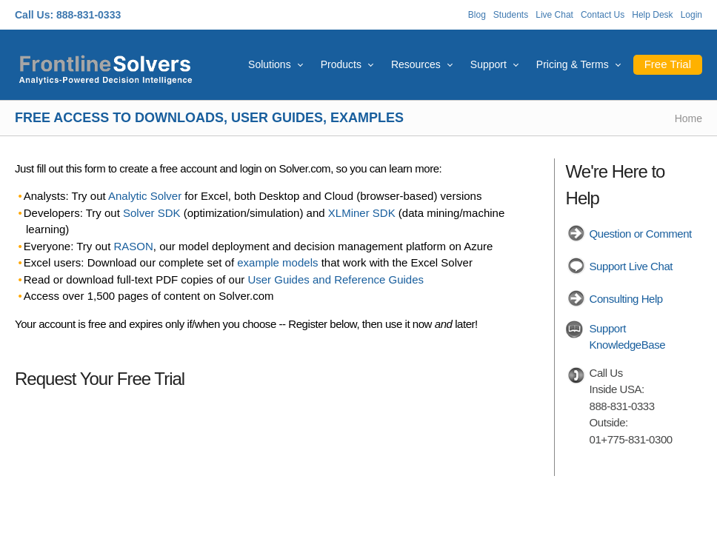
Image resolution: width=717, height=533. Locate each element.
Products (341, 64)
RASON (133, 246)
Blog (477, 15)
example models (277, 262)
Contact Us (602, 15)
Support (488, 64)
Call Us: (34, 15)
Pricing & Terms (572, 64)
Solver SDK (152, 213)
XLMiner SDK (362, 213)
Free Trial (667, 64)
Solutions (269, 64)
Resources (416, 64)
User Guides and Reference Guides (335, 279)
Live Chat (554, 15)
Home (688, 118)
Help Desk (652, 15)
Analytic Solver (144, 196)
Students (510, 15)
